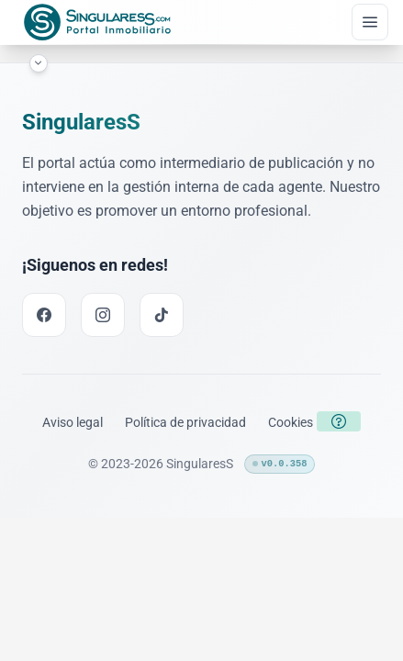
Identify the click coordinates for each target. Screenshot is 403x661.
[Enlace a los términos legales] (72, 422)
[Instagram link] (103, 315)
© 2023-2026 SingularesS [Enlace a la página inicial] (160, 463)
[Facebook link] (44, 315)
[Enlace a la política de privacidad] (185, 422)
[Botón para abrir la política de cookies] (339, 421)
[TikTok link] (162, 315)
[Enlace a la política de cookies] (290, 422)
